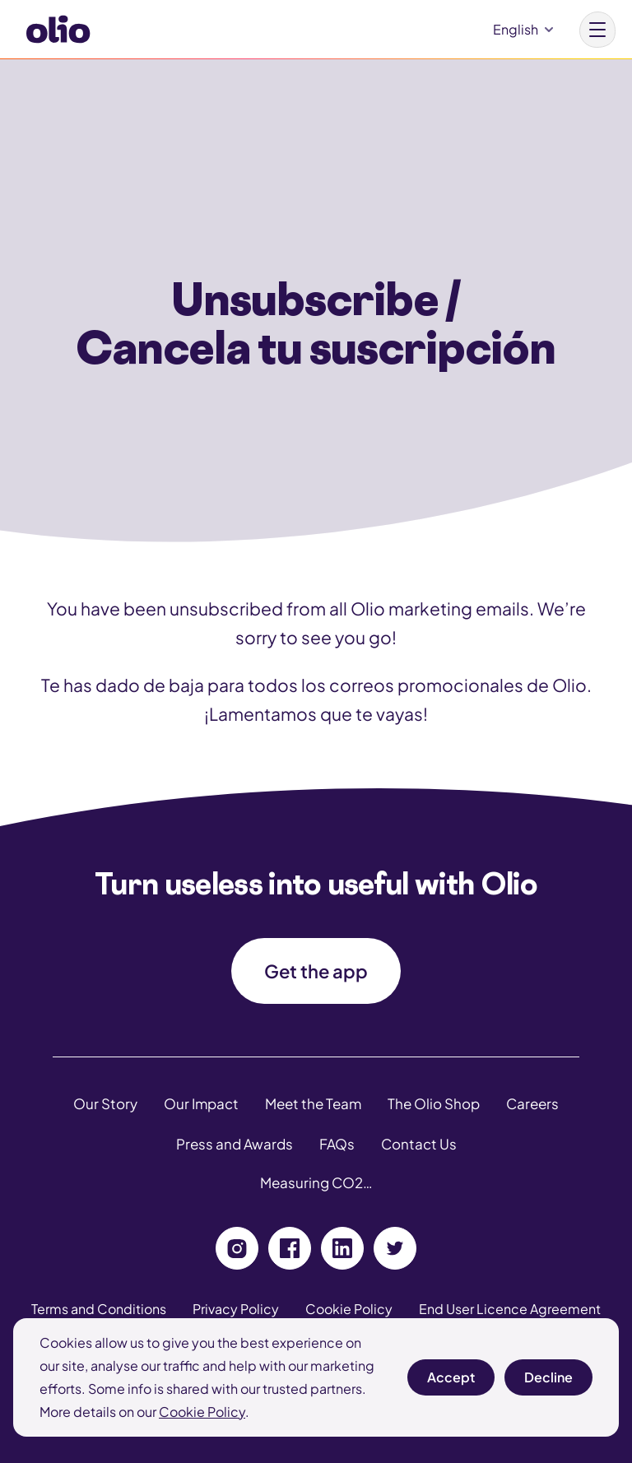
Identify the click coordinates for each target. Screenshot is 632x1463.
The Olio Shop (434, 1103)
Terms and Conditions (98, 1308)
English (515, 29)
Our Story (105, 1103)
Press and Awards (234, 1144)
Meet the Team (313, 1103)
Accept (451, 1382)
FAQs (337, 1144)
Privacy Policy (236, 1308)
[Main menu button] (597, 30)
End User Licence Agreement (510, 1308)
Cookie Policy (202, 1411)
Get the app (316, 970)
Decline (548, 1382)
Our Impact (201, 1103)
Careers (532, 1103)
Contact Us (419, 1144)
